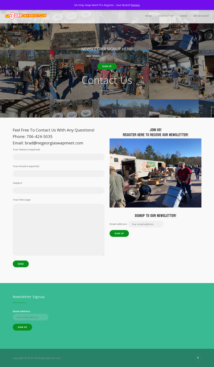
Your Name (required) (59, 152)
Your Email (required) (59, 169)
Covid (183, 15)
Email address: (107, 56)
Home (148, 15)
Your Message (59, 227)
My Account (201, 15)
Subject (59, 186)
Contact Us (166, 15)
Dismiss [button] (135, 5)
